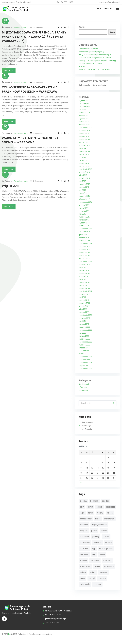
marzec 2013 (84, 285)
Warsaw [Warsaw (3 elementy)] (83, 560)
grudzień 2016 (84, 226)
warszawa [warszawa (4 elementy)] (94, 560)
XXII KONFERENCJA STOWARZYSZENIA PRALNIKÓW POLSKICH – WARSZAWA (30, 89)
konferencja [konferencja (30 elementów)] (109, 519)
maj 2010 (82, 321)
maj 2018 (82, 181)
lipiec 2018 (83, 175)
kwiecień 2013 (84, 282)
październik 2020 (85, 127)
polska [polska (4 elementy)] (94, 530)
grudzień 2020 (84, 122)
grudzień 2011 (84, 303)
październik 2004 (85, 363)
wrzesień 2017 (84, 205)
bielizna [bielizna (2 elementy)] (83, 501)
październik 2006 (85, 357)
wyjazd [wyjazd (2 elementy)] (93, 572)
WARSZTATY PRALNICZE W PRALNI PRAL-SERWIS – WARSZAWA (32, 140)
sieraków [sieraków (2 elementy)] (98, 542)
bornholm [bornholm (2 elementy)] (94, 501)
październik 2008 (85, 342)
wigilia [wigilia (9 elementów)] (97, 566)
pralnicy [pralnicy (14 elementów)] (95, 536)
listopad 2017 (84, 199)
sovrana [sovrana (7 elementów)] (108, 542)
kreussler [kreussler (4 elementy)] (84, 525)
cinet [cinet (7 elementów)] (82, 507)
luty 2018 (82, 190)
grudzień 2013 (84, 273)
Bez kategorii (84, 384)
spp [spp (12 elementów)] (93, 548)
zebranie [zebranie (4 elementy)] (102, 578)
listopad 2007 (84, 348)
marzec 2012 (84, 300)
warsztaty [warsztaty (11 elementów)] (107, 560)
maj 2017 (82, 214)
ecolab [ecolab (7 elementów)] (99, 507)
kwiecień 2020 (84, 133)
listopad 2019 (84, 142)
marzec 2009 (84, 336)
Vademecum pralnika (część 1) (91, 51)
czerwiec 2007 (84, 351)
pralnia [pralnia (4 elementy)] (104, 530)
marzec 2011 (84, 312)
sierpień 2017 (84, 208)
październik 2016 (85, 229)
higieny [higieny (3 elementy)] (100, 513)
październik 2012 (85, 291)
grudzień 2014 (84, 255)
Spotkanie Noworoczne (88, 48)
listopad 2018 (84, 166)
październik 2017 (85, 202)
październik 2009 (85, 330)
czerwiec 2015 (84, 250)
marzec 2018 (84, 187)
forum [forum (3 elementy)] (90, 513)
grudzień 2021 (84, 113)
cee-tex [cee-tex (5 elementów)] (105, 501)
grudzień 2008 (84, 339)
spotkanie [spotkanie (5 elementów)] (84, 548)
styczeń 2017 (84, 223)
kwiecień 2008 (84, 345)
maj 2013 (82, 279)
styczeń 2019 (84, 160)
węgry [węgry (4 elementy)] (82, 578)
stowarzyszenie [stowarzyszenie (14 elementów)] (106, 548)
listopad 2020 (84, 125)
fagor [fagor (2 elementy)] (82, 513)
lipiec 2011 (83, 309)
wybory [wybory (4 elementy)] (83, 572)
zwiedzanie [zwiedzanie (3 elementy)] (85, 584)
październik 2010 (85, 315)
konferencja (83, 390)
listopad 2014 (84, 258)
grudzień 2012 (84, 288)
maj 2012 (82, 297)
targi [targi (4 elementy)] (94, 554)
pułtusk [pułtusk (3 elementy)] (106, 536)
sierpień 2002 (84, 366)
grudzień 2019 (84, 139)
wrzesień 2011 (84, 306)
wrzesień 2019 (84, 145)
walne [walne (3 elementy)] (102, 554)
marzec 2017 (84, 220)
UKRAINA (82, 66)
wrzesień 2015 (84, 247)
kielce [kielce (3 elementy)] (98, 519)
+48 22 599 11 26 (103, 8)
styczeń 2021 (84, 119)
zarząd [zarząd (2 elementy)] (92, 578)
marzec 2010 (84, 324)
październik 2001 (85, 369)
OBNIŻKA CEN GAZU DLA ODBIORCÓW (94, 69)
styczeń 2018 (84, 193)
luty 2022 (82, 110)
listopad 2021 (84, 116)
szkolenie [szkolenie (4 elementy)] (84, 554)
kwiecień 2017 (84, 217)
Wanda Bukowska (21, 28)
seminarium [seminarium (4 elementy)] (85, 542)
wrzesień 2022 (84, 107)
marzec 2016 (84, 238)
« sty (80, 482)
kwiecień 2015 (84, 252)
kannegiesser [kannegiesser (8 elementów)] (86, 519)
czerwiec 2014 (84, 264)
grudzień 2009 (84, 327)
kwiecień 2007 (84, 354)
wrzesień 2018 (84, 172)
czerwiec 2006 (84, 360)
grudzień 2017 (84, 196)
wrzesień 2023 (84, 104)
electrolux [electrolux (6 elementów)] (110, 507)
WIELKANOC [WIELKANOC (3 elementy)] (85, 566)
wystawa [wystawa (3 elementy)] (103, 572)
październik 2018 (85, 169)
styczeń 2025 (84, 101)
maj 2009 (82, 333)
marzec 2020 (84, 136)
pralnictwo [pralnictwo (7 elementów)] (84, 536)
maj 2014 (82, 267)
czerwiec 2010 (84, 318)
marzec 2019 (84, 154)
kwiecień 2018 (84, 184)
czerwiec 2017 (84, 211)
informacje (83, 387)
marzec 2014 (84, 270)
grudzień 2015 (84, 241)
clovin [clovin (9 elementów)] (90, 507)
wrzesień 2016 (84, 232)
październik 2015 (85, 244)
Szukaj (82, 27)
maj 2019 (82, 148)
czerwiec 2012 (84, 294)
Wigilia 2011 (10, 186)
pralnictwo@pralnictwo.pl (109, 2)
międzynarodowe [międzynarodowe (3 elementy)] (99, 525)
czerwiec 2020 (84, 130)
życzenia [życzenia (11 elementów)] (97, 584)
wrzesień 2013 (84, 276)
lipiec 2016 (83, 235)
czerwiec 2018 (84, 178)
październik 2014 (85, 261)
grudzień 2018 (84, 163)
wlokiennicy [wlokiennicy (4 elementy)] (109, 566)
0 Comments (36, 28)
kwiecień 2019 (84, 151)
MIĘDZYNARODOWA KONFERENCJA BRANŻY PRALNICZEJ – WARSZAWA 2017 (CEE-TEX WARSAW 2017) (34, 36)
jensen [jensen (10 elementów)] (110, 513)
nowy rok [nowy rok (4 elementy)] (84, 530)
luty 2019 (82, 157)
